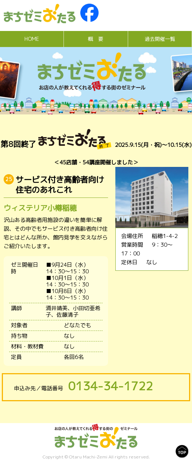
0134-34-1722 (110, 386)
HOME (31, 38)
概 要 (95, 38)
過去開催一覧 (160, 38)
